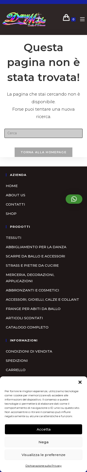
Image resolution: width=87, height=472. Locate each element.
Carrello (16, 370)
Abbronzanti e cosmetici (32, 290)
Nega (43, 442)
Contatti (15, 204)
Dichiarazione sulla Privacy (44, 465)
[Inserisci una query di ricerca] (43, 133)
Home (12, 186)
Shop (11, 213)
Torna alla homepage (43, 152)
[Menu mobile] (81, 19)
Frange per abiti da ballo (33, 308)
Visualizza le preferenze (43, 455)
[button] (80, 382)
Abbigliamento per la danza (36, 247)
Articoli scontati (24, 318)
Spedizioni (17, 360)
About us (15, 195)
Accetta (44, 429)
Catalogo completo (27, 327)
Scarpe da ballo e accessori (35, 256)
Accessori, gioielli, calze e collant (42, 299)
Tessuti (13, 237)
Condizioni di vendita (29, 351)
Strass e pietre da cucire (32, 265)
